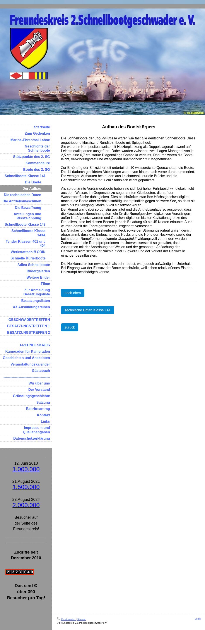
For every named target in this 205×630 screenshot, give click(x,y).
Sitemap (81, 619)
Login (198, 618)
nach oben (73, 293)
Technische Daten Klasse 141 (88, 310)
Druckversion (66, 619)
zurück (70, 327)
